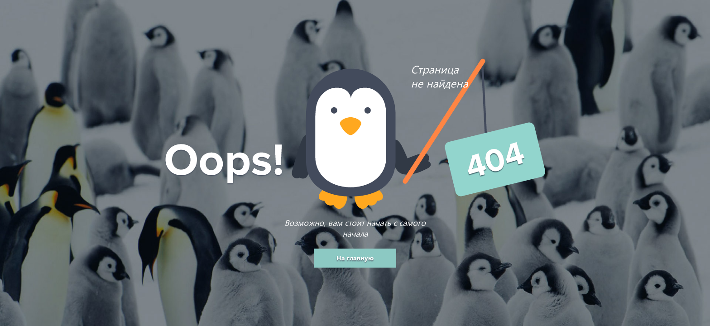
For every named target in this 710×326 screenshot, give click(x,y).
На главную (355, 258)
